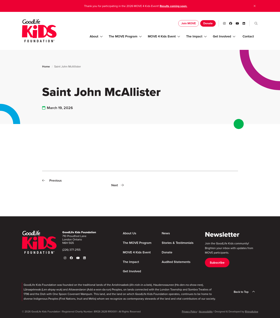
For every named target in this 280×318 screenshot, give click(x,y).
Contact (248, 36)
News (166, 233)
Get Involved (222, 36)
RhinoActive (251, 312)
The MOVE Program (123, 36)
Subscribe (217, 262)
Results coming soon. (173, 6)
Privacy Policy (189, 312)
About (94, 36)
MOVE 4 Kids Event (162, 36)
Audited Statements (176, 262)
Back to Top (245, 291)
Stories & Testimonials (178, 242)
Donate (208, 23)
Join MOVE (188, 23)
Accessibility (206, 312)
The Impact (194, 36)
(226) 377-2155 (71, 250)
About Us (129, 233)
